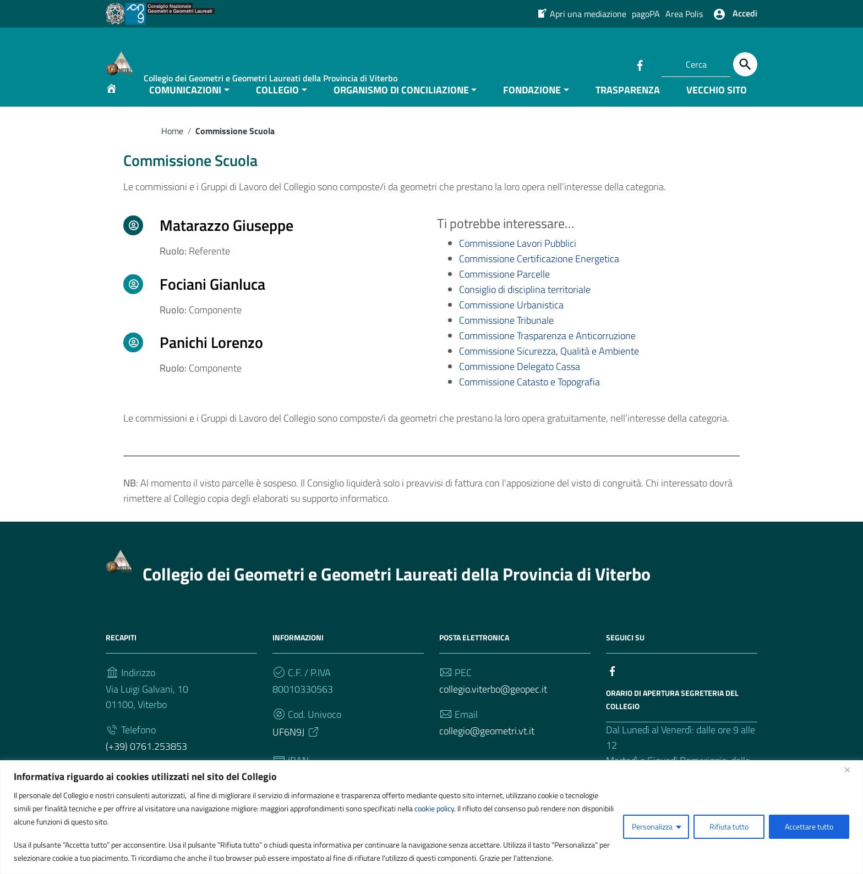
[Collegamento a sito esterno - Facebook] (639, 64)
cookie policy (434, 808)
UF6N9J (296, 749)
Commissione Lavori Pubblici (517, 260)
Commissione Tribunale (506, 337)
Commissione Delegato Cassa (519, 383)
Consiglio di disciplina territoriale (525, 306)
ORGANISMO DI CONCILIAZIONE (401, 106)
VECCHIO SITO (716, 106)
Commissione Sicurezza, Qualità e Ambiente (549, 368)
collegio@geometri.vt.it (486, 747)
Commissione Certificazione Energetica (539, 275)
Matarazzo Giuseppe (226, 242)
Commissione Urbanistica (511, 321)
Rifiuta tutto (729, 826)
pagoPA (646, 13)
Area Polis (684, 13)
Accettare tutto (809, 826)
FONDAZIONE (532, 106)
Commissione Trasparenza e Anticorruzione (547, 352)
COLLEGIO (277, 106)
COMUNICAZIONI (185, 106)
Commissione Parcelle (504, 291)
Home (172, 147)
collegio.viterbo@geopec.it (493, 706)
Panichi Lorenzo (211, 359)
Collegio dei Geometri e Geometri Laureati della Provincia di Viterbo (397, 591)
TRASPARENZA (628, 106)
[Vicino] (851, 769)
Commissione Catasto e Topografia (529, 398)
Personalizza (652, 826)
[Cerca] (745, 64)
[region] (431, 817)
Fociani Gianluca (212, 300)
